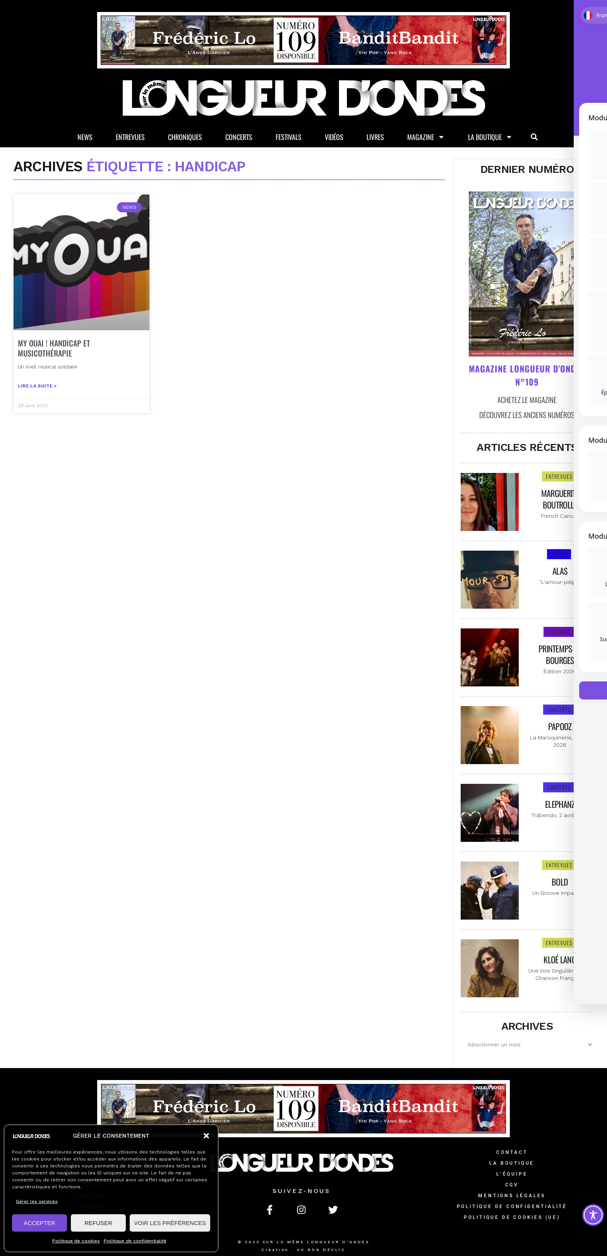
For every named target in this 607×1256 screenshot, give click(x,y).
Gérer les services (37, 1201)
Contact (512, 1152)
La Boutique (490, 137)
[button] (206, 1136)
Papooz (560, 726)
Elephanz (560, 804)
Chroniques (185, 137)
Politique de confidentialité (135, 1241)
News (85, 137)
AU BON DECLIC (321, 1249)
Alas (560, 571)
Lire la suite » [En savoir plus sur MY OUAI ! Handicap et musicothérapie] (37, 413)
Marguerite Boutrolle (560, 499)
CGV (512, 1185)
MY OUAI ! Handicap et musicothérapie (54, 376)
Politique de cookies (76, 1241)
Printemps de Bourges (559, 654)
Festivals (289, 137)
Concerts (238, 137)
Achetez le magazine (527, 399)
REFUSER (98, 1223)
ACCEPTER (39, 1223)
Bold (560, 881)
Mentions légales (511, 1195)
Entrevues (130, 137)
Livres (375, 137)
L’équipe (511, 1174)
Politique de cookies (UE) (512, 1217)
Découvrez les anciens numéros (527, 414)
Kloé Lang (560, 959)
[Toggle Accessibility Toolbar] (593, 1215)
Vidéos (334, 137)
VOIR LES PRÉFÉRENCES (170, 1223)
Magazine (426, 137)
